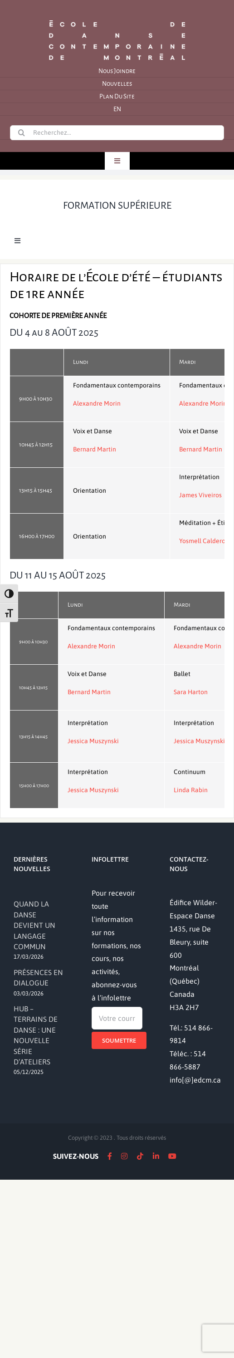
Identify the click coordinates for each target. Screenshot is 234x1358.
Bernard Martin (94, 449)
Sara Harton (191, 692)
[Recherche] (21, 132)
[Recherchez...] (117, 132)
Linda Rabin (191, 790)
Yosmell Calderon (204, 540)
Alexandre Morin (97, 403)
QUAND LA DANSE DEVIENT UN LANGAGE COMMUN (34, 925)
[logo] (117, 19)
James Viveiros (200, 495)
